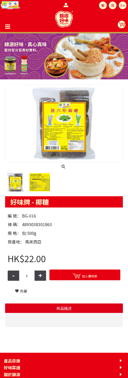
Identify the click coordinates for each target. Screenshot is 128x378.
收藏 (23, 291)
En (122, 5)
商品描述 (64, 308)
